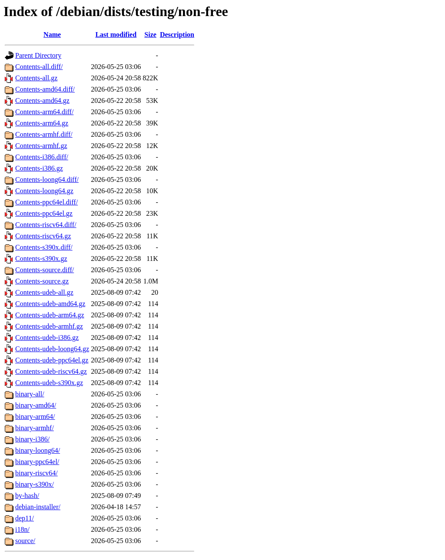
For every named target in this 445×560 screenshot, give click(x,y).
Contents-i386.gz (39, 168)
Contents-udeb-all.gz (44, 292)
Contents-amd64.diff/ (45, 89)
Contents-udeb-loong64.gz (52, 348)
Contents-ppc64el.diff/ (46, 202)
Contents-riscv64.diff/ (45, 224)
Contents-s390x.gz (41, 258)
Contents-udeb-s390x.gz (49, 382)
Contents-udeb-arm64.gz (49, 315)
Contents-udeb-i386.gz (47, 337)
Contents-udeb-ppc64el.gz (51, 360)
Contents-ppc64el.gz (44, 213)
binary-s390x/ (34, 484)
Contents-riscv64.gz (43, 236)
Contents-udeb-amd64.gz (50, 303)
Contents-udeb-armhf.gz (49, 326)
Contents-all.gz (36, 78)
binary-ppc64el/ (37, 461)
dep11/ (24, 518)
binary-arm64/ (35, 416)
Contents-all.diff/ (39, 66)
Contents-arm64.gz (41, 123)
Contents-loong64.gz (44, 190)
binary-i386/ (32, 439)
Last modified (115, 34)
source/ (25, 540)
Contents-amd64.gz (42, 100)
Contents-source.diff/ (44, 269)
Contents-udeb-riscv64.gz (51, 371)
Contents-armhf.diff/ (44, 134)
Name (52, 34)
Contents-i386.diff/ (41, 157)
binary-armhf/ (34, 428)
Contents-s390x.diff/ (44, 247)
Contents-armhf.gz (41, 145)
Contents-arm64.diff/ (44, 111)
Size (150, 34)
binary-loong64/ (37, 450)
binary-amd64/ (35, 405)
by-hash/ (27, 495)
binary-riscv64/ (36, 473)
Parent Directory (38, 55)
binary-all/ (29, 394)
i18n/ (22, 529)
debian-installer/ (37, 507)
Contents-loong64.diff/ (47, 179)
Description (177, 34)
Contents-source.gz (42, 281)
